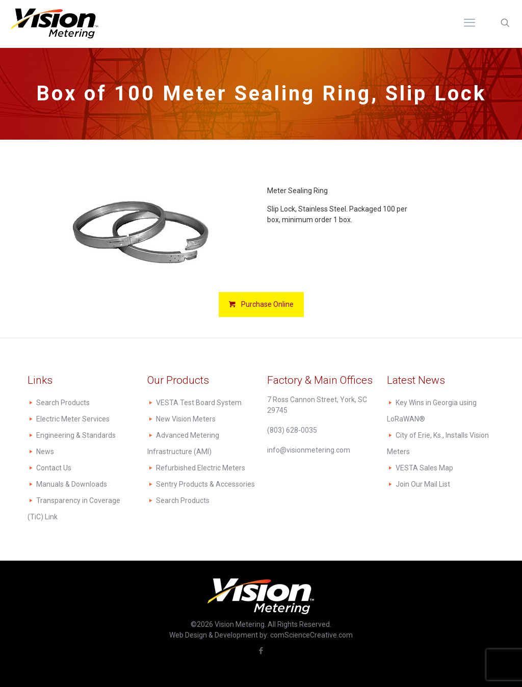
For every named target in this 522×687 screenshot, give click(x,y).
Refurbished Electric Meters (200, 468)
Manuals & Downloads (71, 484)
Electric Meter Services (73, 419)
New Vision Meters (186, 419)
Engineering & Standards (76, 435)
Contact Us (53, 468)
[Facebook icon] (261, 650)
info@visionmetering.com (308, 450)
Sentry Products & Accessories (205, 484)
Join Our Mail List (423, 484)
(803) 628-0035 (292, 430)
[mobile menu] (469, 23)
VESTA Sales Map (424, 468)
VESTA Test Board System (199, 403)
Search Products (63, 403)
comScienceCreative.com (311, 635)
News (45, 451)
